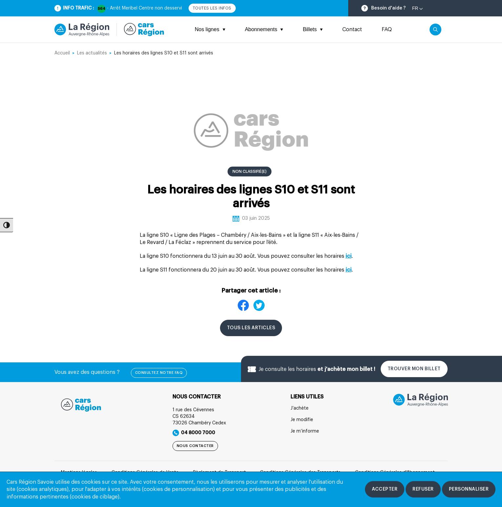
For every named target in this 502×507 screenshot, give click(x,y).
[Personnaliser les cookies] (469, 489)
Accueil (62, 53)
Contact (352, 29)
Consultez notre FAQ (159, 373)
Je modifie (302, 419)
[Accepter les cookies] (384, 489)
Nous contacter (195, 446)
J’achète (300, 408)
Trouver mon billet (414, 369)
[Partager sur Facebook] (243, 306)
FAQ (387, 29)
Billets (313, 29)
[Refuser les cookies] (423, 489)
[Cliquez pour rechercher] (435, 29)
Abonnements (264, 29)
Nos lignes (210, 29)
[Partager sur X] (259, 306)
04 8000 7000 (193, 433)
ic (348, 270)
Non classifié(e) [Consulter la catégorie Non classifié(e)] (249, 171)
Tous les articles (251, 328)
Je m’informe (305, 431)
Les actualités (92, 53)
